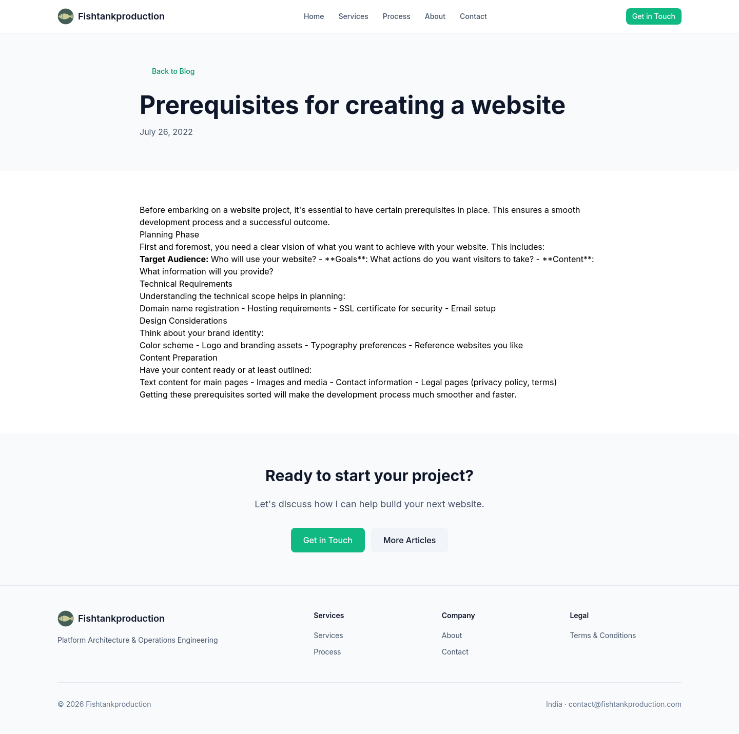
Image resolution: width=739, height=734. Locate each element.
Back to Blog (167, 71)
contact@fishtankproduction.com (625, 704)
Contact (473, 16)
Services (353, 16)
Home (314, 16)
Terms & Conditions (603, 635)
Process (397, 16)
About (435, 16)
